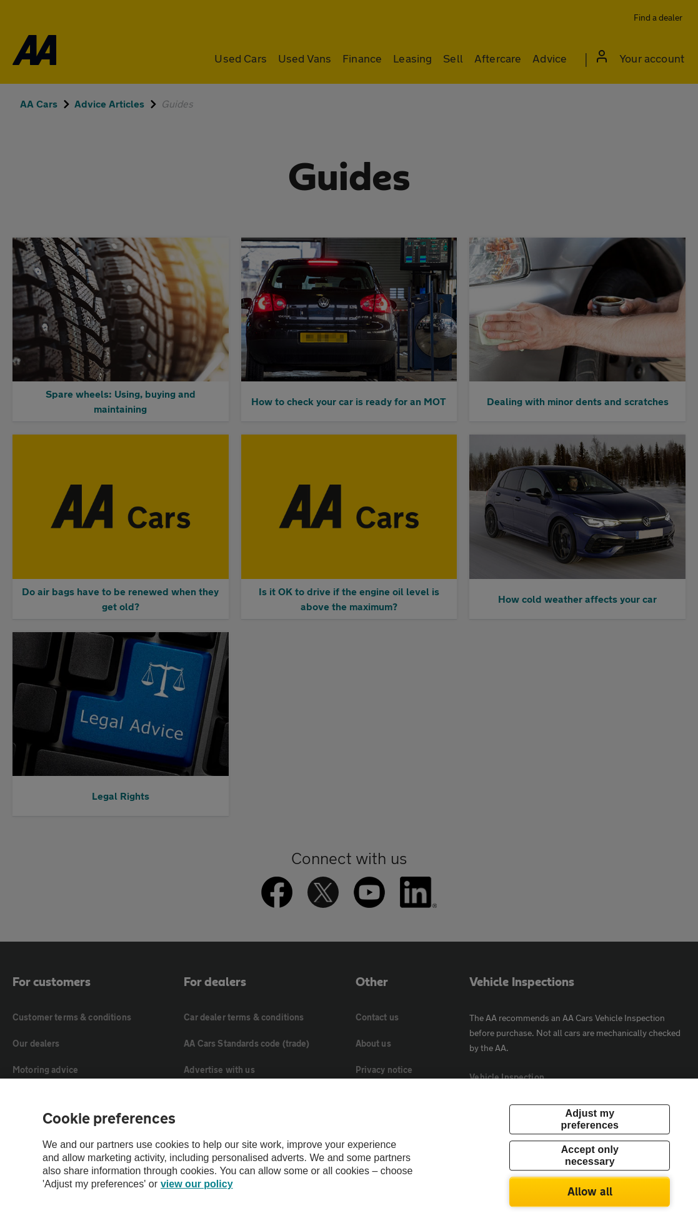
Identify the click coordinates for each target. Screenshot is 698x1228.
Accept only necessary (590, 1155)
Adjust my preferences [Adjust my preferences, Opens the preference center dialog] (590, 1119)
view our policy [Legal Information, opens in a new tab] (197, 1184)
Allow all (590, 1191)
